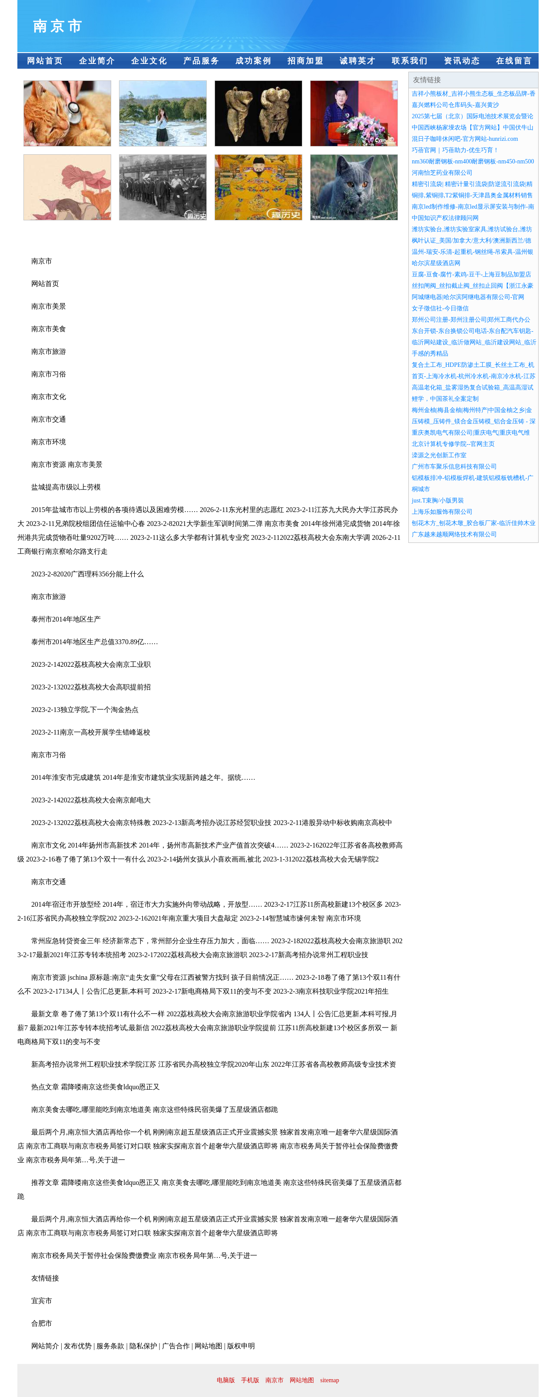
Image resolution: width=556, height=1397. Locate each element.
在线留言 (514, 61)
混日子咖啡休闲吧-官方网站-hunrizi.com (465, 139)
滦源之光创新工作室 (439, 455)
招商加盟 (306, 61)
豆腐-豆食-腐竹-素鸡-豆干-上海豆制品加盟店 (471, 274)
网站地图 (302, 1380)
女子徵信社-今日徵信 (440, 308)
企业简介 (97, 61)
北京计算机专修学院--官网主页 (453, 444)
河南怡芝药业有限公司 (442, 173)
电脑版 (226, 1380)
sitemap (329, 1380)
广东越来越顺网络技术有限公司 (454, 534)
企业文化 (149, 61)
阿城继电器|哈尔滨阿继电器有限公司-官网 (468, 297)
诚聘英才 (358, 61)
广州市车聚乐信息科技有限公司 (454, 466)
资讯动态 (462, 61)
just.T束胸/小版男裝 (438, 500)
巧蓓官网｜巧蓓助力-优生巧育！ (455, 150)
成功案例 (253, 61)
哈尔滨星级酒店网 (436, 263)
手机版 (250, 1380)
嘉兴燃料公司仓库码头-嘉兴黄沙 (455, 105)
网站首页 (45, 61)
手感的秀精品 (430, 353)
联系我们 (410, 61)
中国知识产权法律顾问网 (445, 218)
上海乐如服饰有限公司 (442, 512)
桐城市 (421, 489)
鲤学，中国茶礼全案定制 (445, 399)
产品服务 (201, 61)
